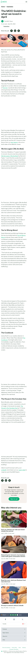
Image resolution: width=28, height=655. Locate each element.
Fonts (20, 647)
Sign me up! (14, 499)
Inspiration (10, 6)
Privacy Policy (14, 647)
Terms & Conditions (6, 647)
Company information (13, 649)
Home (3, 6)
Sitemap (24, 647)
